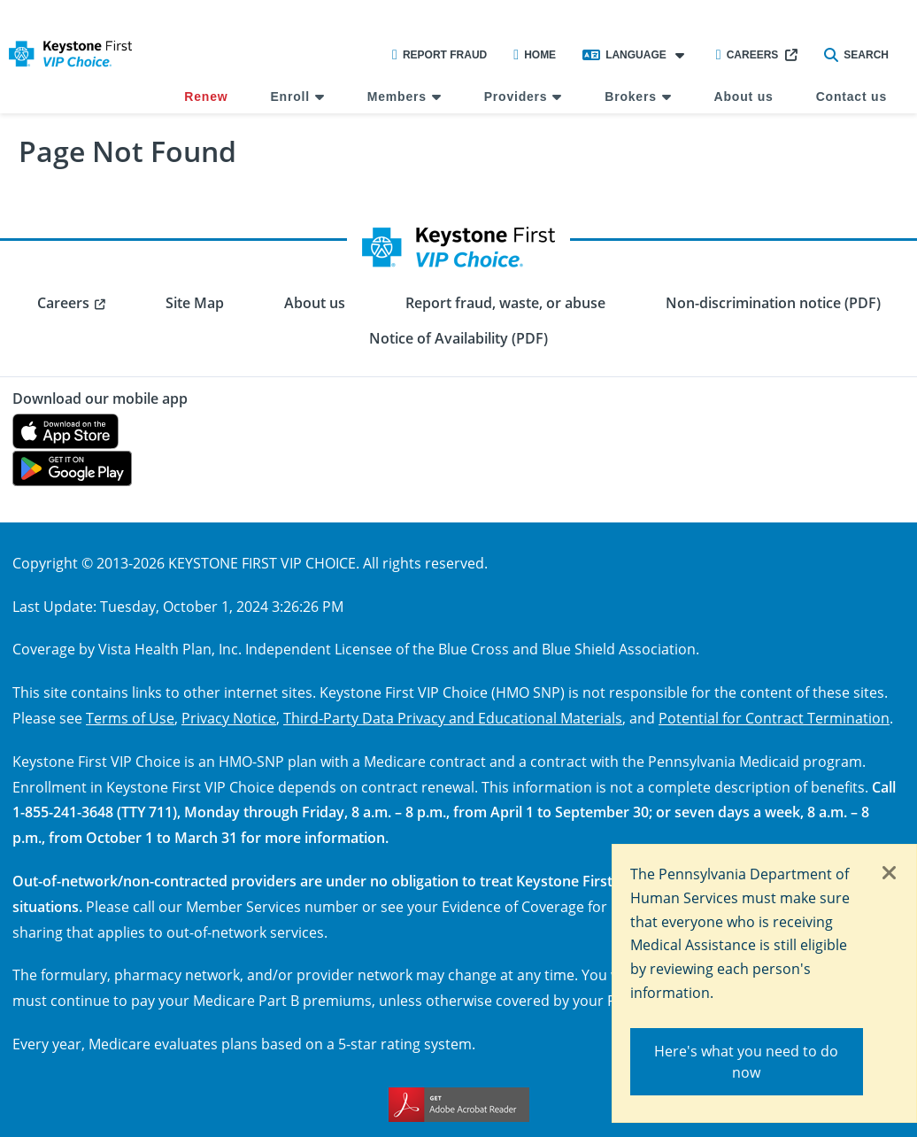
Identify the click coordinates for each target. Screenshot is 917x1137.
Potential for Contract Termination (774, 717)
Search (856, 55)
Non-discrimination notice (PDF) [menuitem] (773, 303)
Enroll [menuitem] (289, 96)
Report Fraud (439, 55)
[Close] (889, 874)
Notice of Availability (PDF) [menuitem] (458, 338)
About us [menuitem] (744, 96)
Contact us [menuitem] (851, 96)
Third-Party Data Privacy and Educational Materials (452, 717)
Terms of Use (130, 717)
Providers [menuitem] (516, 96)
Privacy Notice (228, 717)
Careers (747, 55)
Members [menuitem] (397, 96)
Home (534, 55)
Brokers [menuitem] (631, 96)
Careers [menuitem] (63, 303)
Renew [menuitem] (205, 96)
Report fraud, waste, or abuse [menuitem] (505, 303)
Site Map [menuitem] (195, 303)
